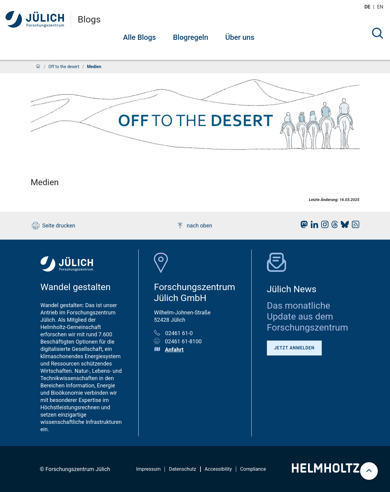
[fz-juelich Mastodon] (302, 226)
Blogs (89, 19)
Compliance (253, 469)
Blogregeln (190, 37)
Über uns (239, 37)
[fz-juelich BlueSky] (343, 226)
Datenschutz (182, 469)
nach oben (194, 225)
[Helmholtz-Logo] (325, 470)
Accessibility (218, 469)
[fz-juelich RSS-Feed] (354, 226)
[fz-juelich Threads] (333, 226)
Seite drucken (54, 225)
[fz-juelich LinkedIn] (313, 226)
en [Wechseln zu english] (381, 7)
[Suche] (377, 33)
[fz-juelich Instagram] (323, 226)
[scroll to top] (369, 471)
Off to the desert (64, 66)
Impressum (148, 469)
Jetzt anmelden (294, 347)
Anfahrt (174, 349)
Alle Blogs (139, 37)
